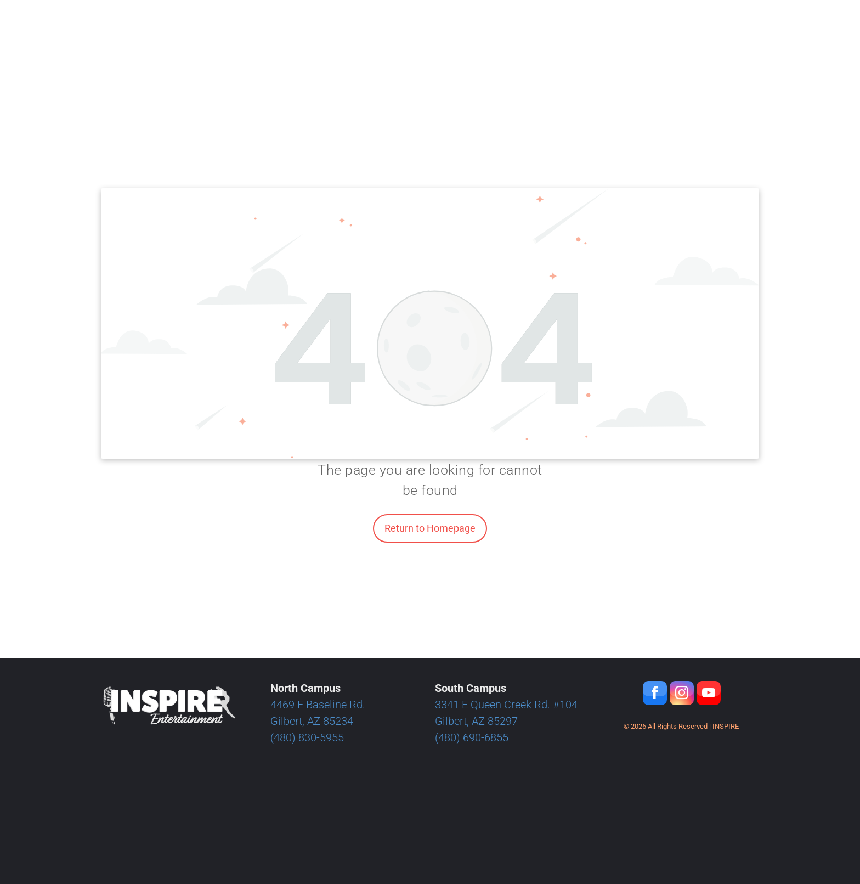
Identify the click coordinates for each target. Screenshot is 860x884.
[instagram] (682, 694)
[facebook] (655, 694)
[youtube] (709, 694)
